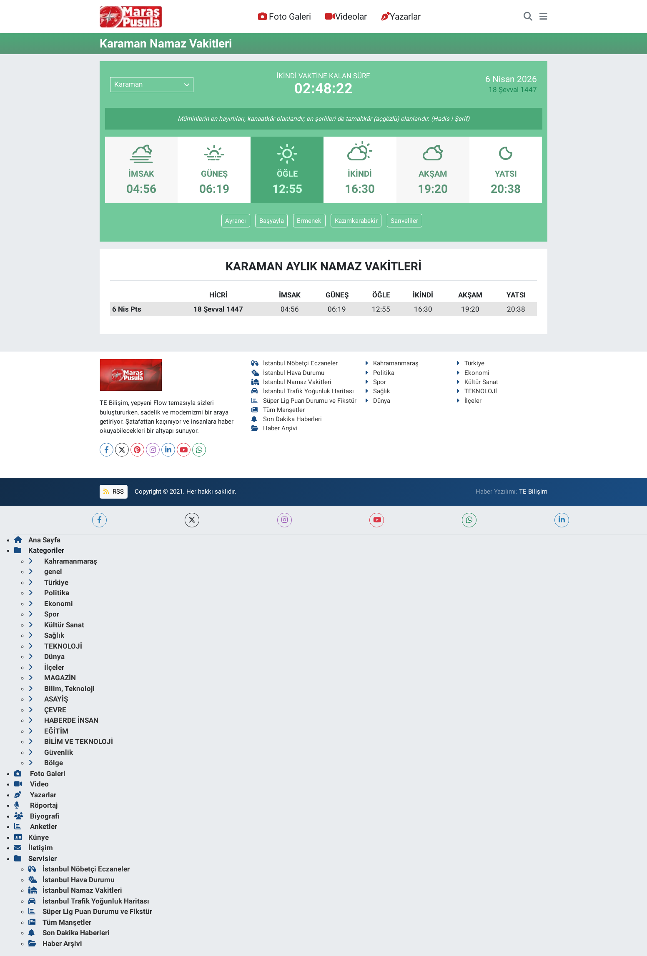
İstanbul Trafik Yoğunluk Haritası (302, 391)
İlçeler (468, 400)
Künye (31, 837)
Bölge (45, 763)
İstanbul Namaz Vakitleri (291, 382)
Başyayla (271, 221)
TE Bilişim (533, 491)
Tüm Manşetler (278, 410)
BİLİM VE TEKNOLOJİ (70, 741)
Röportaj (36, 805)
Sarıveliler (404, 221)
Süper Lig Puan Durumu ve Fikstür (304, 400)
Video (31, 784)
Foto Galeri (284, 16)
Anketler (35, 826)
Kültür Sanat (477, 382)
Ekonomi (472, 373)
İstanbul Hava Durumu (288, 373)
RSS (113, 491)
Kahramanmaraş (392, 363)
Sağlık (377, 391)
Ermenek (309, 221)
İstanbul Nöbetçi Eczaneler (294, 363)
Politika (379, 373)
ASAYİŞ (48, 699)
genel (45, 571)
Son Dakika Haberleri (286, 419)
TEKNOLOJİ (476, 391)
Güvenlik (50, 752)
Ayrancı (235, 221)
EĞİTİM (48, 731)
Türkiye (470, 363)
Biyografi (37, 816)
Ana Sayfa (37, 540)
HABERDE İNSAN (63, 720)
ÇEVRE (47, 710)
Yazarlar (401, 16)
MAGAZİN (52, 678)
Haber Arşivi (274, 428)
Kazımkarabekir (356, 221)
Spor (375, 382)
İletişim (33, 848)
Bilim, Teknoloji (61, 688)
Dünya (377, 400)
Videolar (346, 16)
